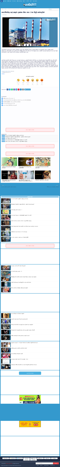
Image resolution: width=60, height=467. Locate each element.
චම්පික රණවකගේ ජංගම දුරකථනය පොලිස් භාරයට (20, 335)
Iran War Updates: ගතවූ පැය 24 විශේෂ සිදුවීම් (11, 101)
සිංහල (50, 9)
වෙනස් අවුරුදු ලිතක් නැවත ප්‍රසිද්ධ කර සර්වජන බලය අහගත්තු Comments (24, 226)
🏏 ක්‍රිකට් (54, 458)
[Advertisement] (30, 55)
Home (4, 1)
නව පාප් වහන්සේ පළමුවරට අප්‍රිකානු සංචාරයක (14, 135)
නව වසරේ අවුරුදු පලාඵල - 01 (9, 103)
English (9, 1)
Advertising (19, 1)
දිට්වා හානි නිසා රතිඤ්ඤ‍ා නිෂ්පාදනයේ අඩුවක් (19, 287)
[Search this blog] (44, 463)
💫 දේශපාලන (12, 458)
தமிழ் (58, 9)
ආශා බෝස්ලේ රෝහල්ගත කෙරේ (17, 353)
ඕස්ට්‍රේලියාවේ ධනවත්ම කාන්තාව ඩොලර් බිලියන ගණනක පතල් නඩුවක (23, 276)
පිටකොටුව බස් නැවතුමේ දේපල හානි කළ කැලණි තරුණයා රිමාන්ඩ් (23, 330)
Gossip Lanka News (9, 463)
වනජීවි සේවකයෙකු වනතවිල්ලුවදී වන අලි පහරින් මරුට (21, 282)
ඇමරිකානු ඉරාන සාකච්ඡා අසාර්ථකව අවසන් (19, 348)
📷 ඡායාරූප (33, 458)
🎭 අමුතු (26, 459)
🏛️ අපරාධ (47, 458)
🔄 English (33, 459)
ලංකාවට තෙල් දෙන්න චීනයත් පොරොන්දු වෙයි (19, 319)
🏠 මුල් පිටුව (6, 458)
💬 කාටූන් (26, 458)
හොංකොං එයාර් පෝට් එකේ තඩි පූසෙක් (18, 265)
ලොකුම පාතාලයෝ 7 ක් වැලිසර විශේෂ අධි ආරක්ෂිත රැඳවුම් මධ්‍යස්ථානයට (24, 342)
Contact (35, 1)
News (3, 73)
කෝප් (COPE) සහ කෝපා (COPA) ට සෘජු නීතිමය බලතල (16, 141)
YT (24, 1)
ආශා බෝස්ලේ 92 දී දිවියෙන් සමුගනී (10, 105)
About (14, 1)
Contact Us (52, 465)
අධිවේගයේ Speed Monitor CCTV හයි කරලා (19, 231)
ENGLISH (54, 9)
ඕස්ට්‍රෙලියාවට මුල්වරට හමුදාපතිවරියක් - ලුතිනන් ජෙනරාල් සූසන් (17, 136)
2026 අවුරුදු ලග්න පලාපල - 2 (8, 98)
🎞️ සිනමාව (40, 458)
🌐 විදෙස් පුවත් (19, 458)
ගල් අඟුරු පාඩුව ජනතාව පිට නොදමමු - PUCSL (19, 359)
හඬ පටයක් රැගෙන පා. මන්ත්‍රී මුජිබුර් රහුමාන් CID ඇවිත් (16, 139)
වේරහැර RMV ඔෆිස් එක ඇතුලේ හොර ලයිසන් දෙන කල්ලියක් (22, 324)
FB (28, 1)
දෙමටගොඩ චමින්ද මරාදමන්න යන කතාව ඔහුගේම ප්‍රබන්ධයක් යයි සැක (24, 364)
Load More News (30, 373)
